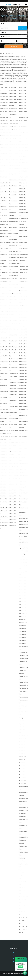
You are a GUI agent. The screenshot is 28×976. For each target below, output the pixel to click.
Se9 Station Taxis (22, 403)
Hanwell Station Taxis (13, 251)
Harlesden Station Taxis (14, 254)
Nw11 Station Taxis (23, 185)
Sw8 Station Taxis (22, 640)
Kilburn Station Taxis (13, 349)
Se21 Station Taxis (23, 364)
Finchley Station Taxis (13, 123)
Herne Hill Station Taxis (14, 263)
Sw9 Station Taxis (22, 643)
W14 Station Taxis (22, 753)
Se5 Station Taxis (22, 391)
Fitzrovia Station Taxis (13, 135)
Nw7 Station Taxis (22, 203)
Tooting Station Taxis (23, 667)
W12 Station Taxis (22, 747)
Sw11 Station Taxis (23, 583)
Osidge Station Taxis (23, 227)
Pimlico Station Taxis (23, 266)
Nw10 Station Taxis (23, 182)
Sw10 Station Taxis (23, 580)
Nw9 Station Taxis (22, 209)
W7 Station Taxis (22, 777)
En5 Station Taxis (12, 111)
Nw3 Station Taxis (22, 191)
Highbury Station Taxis (13, 272)
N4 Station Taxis (22, 96)
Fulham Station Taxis (13, 161)
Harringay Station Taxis (14, 257)
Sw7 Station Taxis (22, 637)
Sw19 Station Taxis (23, 607)
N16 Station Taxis (12, 510)
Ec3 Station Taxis (12, 93)
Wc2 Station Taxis (22, 816)
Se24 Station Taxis (23, 373)
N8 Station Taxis (22, 105)
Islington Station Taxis (13, 319)
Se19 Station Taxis (23, 355)
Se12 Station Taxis (23, 334)
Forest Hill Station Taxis (14, 144)
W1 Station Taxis (22, 738)
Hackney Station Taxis (13, 218)
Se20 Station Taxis (23, 361)
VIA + (22, 28)
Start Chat (21, 966)
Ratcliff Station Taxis (23, 296)
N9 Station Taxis (22, 108)
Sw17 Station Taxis (23, 601)
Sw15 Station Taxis (23, 595)
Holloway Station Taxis (13, 293)
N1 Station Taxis (12, 489)
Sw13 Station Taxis (23, 589)
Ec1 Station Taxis (12, 87)
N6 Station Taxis (22, 99)
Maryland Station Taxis (13, 442)
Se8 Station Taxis (22, 400)
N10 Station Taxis (12, 492)
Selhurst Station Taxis (23, 406)
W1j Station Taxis (22, 756)
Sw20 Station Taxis (23, 622)
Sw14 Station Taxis (23, 592)
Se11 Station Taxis (23, 331)
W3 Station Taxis (22, 765)
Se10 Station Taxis (23, 328)
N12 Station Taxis (12, 498)
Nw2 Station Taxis (22, 188)
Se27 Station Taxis (23, 382)
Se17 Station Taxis (23, 349)
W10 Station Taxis (22, 741)
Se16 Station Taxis (23, 346)
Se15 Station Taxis (23, 343)
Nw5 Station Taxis (22, 197)
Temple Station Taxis (23, 652)
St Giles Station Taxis (23, 518)
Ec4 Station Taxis (12, 96)
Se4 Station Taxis (22, 388)
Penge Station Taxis (23, 257)
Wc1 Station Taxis (22, 813)
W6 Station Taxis (22, 774)
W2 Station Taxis (22, 762)
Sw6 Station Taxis (22, 634)
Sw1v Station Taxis (23, 610)
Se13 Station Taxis (23, 337)
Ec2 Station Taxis (12, 90)
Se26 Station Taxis (23, 379)
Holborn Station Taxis (13, 284)
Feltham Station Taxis (13, 120)
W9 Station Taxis (22, 783)
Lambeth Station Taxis (13, 373)
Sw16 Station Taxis (23, 598)
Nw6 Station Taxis (22, 200)
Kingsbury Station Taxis (14, 358)
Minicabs (13, 4)
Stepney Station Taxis (23, 548)
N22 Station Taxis (22, 90)
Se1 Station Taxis (22, 325)
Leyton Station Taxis (13, 391)
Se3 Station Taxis (22, 385)
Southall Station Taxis (23, 498)
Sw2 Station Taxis (22, 619)
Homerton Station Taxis (14, 296)
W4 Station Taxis (22, 768)
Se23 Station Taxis (23, 370)
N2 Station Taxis (12, 522)
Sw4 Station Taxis (22, 628)
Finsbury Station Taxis (13, 126)
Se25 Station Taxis (23, 376)
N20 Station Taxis (12, 525)
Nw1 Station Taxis (22, 179)
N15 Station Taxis (12, 507)
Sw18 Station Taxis (23, 604)
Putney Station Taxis (23, 287)
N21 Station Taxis (22, 87)
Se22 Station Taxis (23, 367)
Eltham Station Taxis (13, 108)
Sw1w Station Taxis (23, 613)
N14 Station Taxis (12, 504)
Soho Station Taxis (23, 454)
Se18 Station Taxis (23, 352)
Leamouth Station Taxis (14, 382)
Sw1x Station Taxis (23, 616)
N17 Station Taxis (12, 513)
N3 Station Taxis (22, 93)
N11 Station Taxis (12, 495)
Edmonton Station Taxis (14, 99)
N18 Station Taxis (12, 516)
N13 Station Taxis (12, 501)
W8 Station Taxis (22, 780)
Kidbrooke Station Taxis (14, 346)
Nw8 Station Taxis (22, 206)
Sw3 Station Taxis (22, 625)
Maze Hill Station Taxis (13, 454)
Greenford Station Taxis (14, 191)
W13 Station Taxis (22, 750)
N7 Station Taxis (22, 102)
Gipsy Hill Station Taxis (14, 164)
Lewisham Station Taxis (14, 388)
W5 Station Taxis (22, 771)
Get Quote (13, 46)
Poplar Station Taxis (23, 278)
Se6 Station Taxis (22, 394)
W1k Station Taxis (22, 759)
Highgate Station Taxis (13, 275)
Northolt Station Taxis (23, 167)
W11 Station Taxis (22, 744)
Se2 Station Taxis (22, 358)
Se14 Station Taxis (23, 340)
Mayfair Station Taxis (13, 451)
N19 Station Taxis (12, 519)
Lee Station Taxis (12, 385)
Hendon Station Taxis (13, 260)
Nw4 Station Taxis (22, 194)
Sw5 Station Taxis (22, 631)
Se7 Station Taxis (22, 397)
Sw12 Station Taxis (23, 586)
